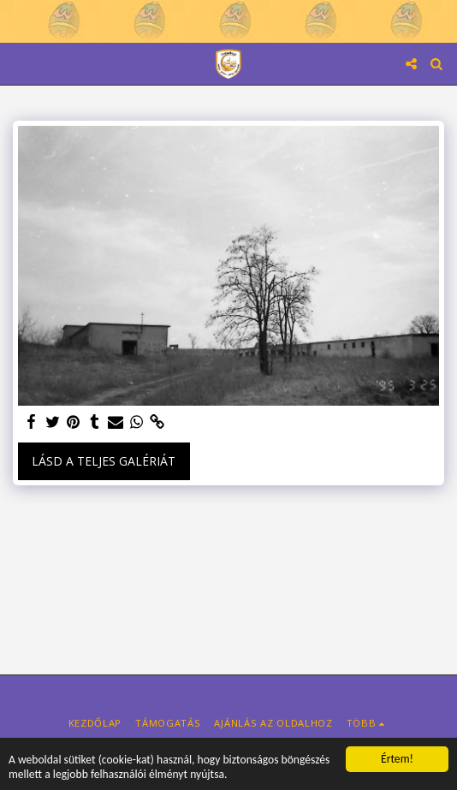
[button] (18, 62)
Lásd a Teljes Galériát (103, 461)
